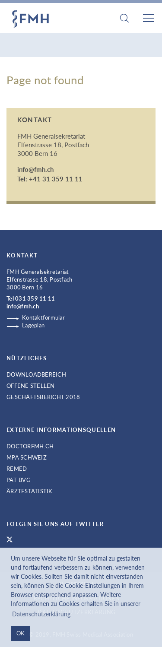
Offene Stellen (30, 385)
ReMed (16, 468)
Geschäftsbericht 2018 (43, 396)
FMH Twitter (9, 539)
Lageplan (33, 325)
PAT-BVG (18, 479)
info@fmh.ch (35, 169)
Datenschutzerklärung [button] (41, 614)
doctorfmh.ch (30, 446)
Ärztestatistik (29, 491)
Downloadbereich (36, 374)
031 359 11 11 (35, 298)
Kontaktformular (43, 317)
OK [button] (20, 633)
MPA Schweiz (26, 457)
